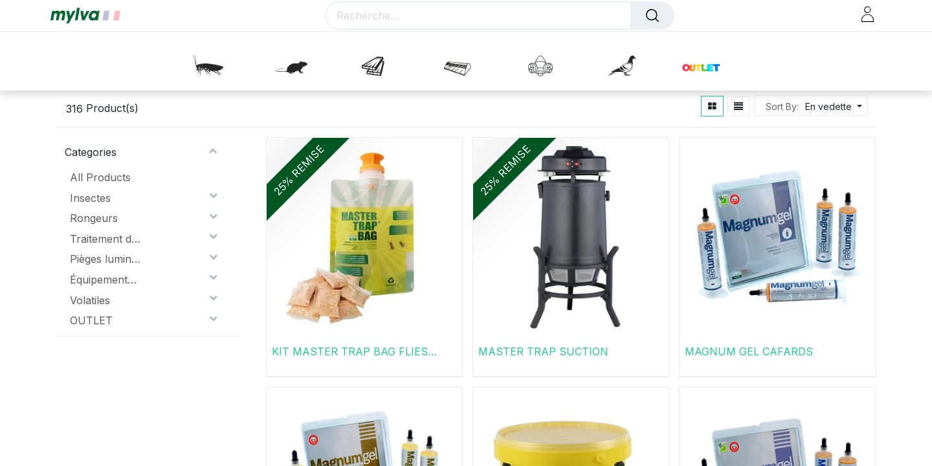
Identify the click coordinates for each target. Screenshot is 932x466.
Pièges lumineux (105, 258)
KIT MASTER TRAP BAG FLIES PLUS (350, 351)
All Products (100, 177)
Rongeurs (94, 218)
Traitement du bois (105, 238)
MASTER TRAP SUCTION (543, 351)
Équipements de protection (105, 279)
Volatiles (90, 300)
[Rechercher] (652, 15)
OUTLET (91, 320)
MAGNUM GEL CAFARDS (749, 351)
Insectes (90, 198)
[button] (832, 106)
